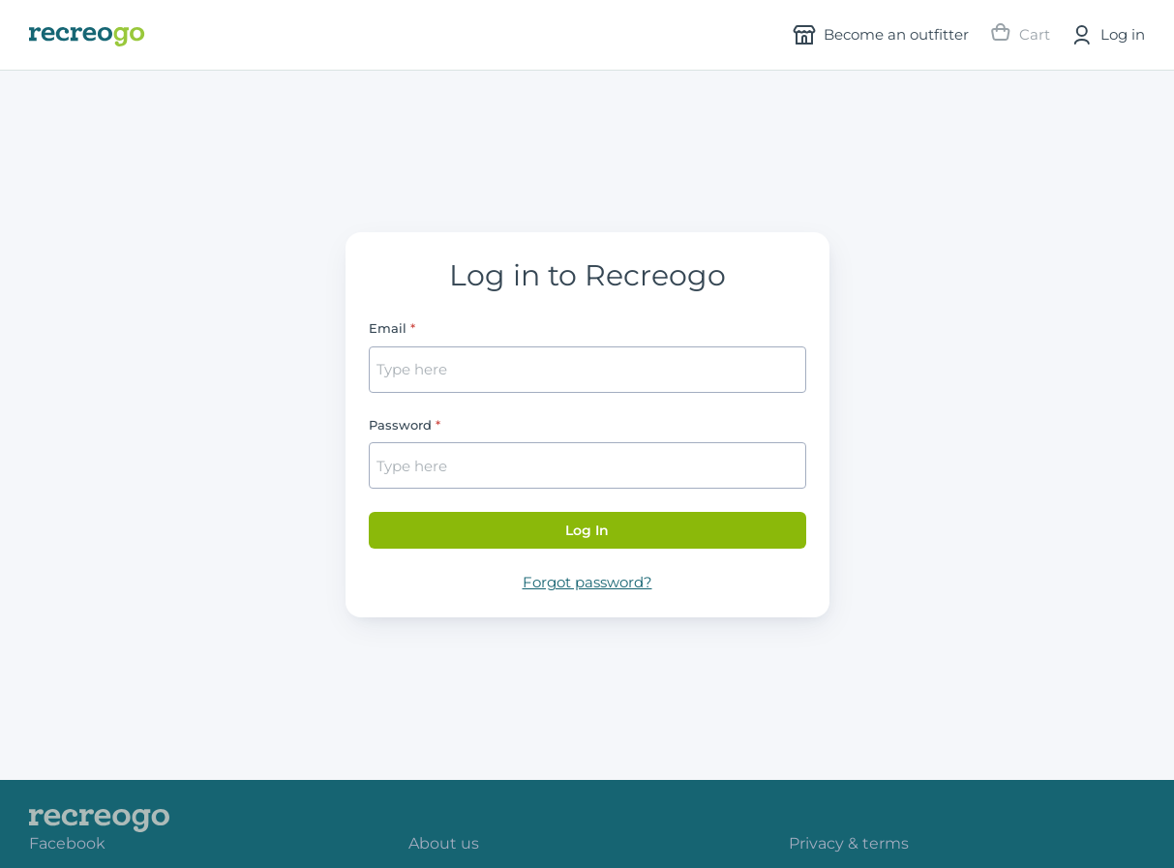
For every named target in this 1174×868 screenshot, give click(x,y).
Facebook (67, 843)
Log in (1107, 34)
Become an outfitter (881, 34)
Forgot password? (587, 582)
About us (443, 843)
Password (400, 425)
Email (387, 328)
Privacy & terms (849, 843)
